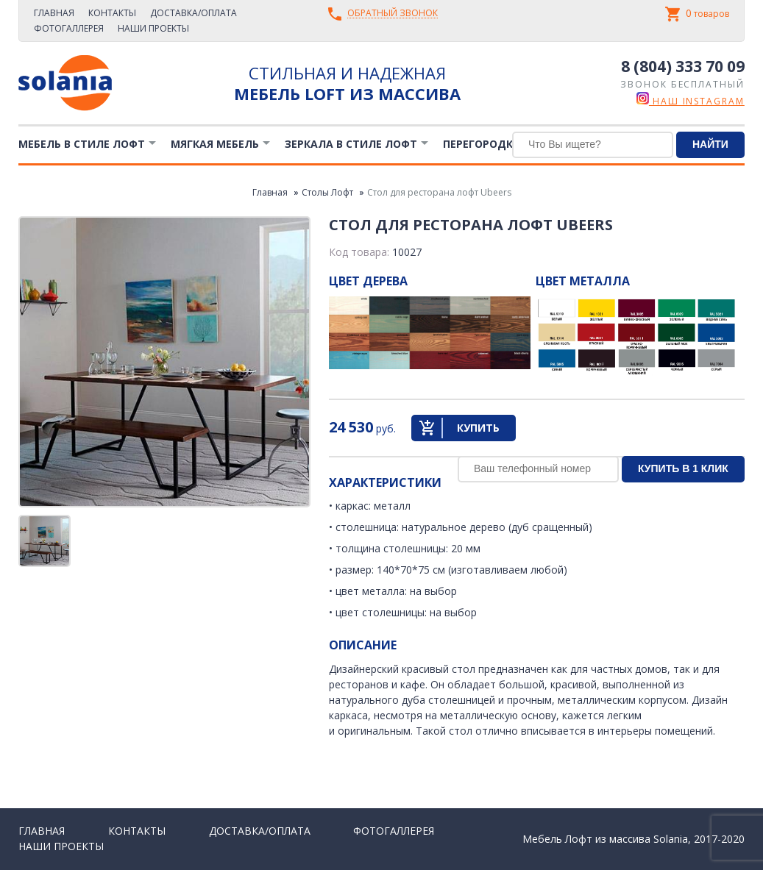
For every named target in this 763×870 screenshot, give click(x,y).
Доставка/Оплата (193, 13)
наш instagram (690, 101)
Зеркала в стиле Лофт (351, 144)
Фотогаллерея (69, 28)
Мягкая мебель (215, 144)
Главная (54, 13)
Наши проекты (153, 28)
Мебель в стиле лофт (81, 144)
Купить (478, 428)
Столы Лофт (327, 192)
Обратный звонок (392, 13)
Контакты (112, 13)
